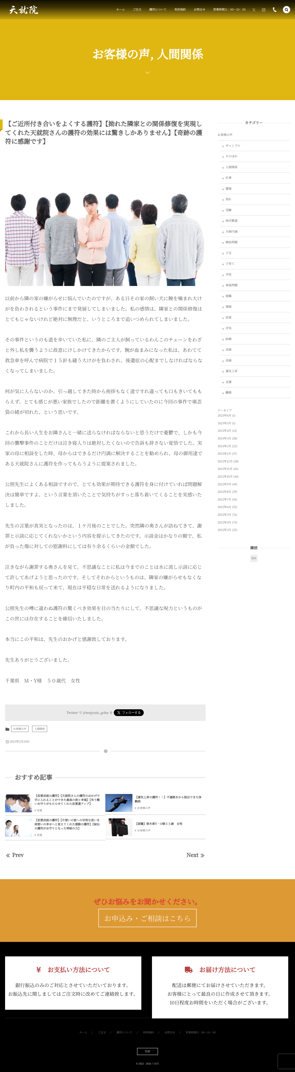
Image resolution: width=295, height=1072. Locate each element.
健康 (228, 188)
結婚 (228, 339)
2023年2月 (224, 446)
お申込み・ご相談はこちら (147, 927)
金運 (228, 382)
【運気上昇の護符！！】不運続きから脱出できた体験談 (168, 799)
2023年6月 (224, 415)
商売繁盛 (231, 220)
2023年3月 (224, 438)
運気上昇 (231, 371)
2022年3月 (224, 530)
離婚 (228, 392)
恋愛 (39, 810)
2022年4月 (224, 522)
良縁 (228, 349)
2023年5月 (224, 423)
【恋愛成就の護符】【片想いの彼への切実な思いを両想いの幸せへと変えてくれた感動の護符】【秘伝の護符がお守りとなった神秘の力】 (67, 824)
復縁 (228, 306)
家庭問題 (231, 285)
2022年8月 (224, 492)
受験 (228, 210)
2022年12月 (225, 461)
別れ (228, 199)
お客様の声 (20, 729)
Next (196, 855)
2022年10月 (225, 476)
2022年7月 (224, 499)
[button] (286, 9)
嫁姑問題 (231, 242)
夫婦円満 (231, 231)
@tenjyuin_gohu (96, 712)
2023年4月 (224, 431)
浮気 (228, 328)
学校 (228, 274)
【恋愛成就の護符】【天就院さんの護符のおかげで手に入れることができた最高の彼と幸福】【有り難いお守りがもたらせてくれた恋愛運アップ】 (67, 800)
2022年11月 (225, 469)
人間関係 (39, 729)
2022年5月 (224, 515)
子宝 (228, 253)
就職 (228, 296)
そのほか (231, 156)
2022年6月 (224, 507)
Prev (14, 855)
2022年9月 (224, 484)
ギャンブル (232, 145)
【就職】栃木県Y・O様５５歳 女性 (158, 824)
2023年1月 (224, 454)
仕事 (228, 177)
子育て (229, 263)
